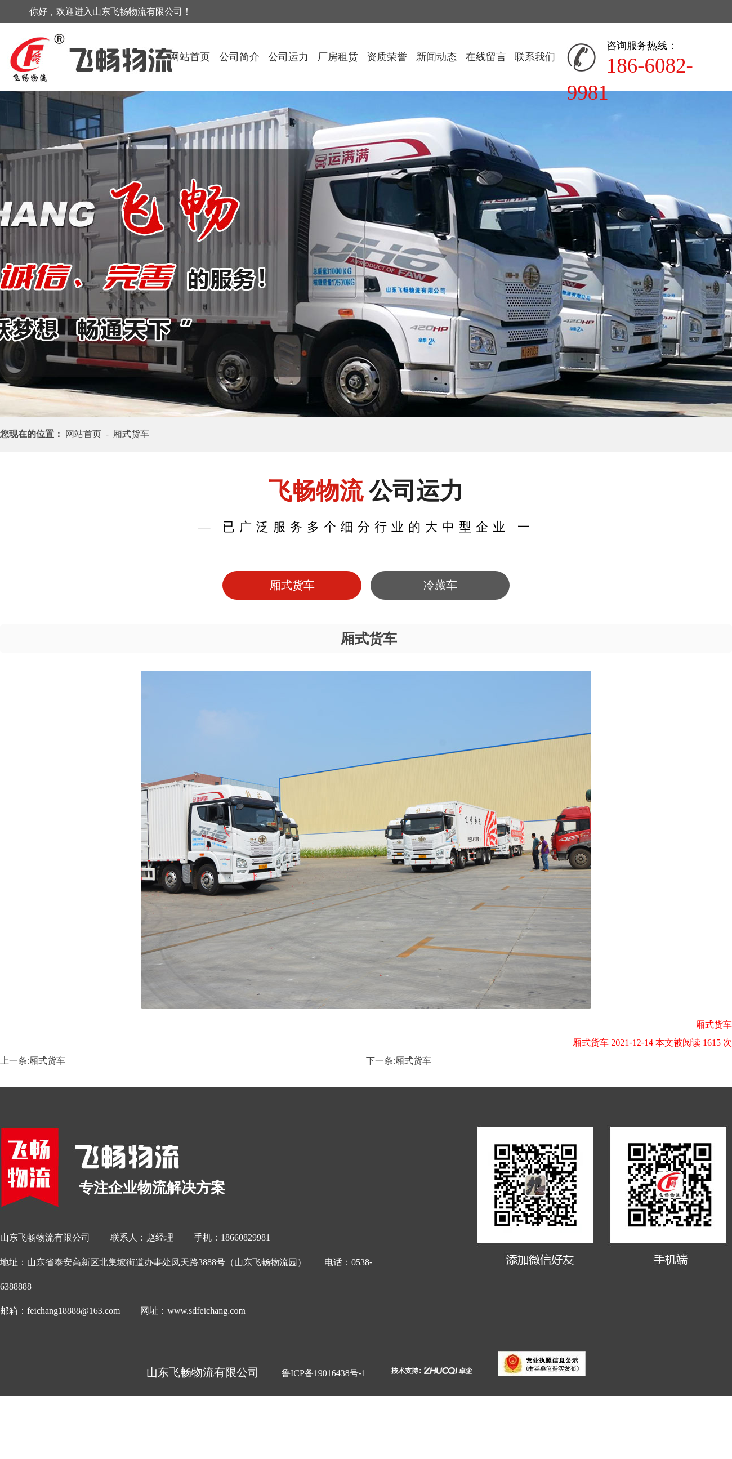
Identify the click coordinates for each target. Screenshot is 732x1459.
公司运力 (288, 57)
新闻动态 (436, 57)
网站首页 (189, 57)
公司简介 (239, 57)
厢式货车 (47, 1060)
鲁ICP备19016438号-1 (324, 1373)
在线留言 (486, 57)
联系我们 (535, 57)
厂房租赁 (338, 57)
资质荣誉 (387, 57)
